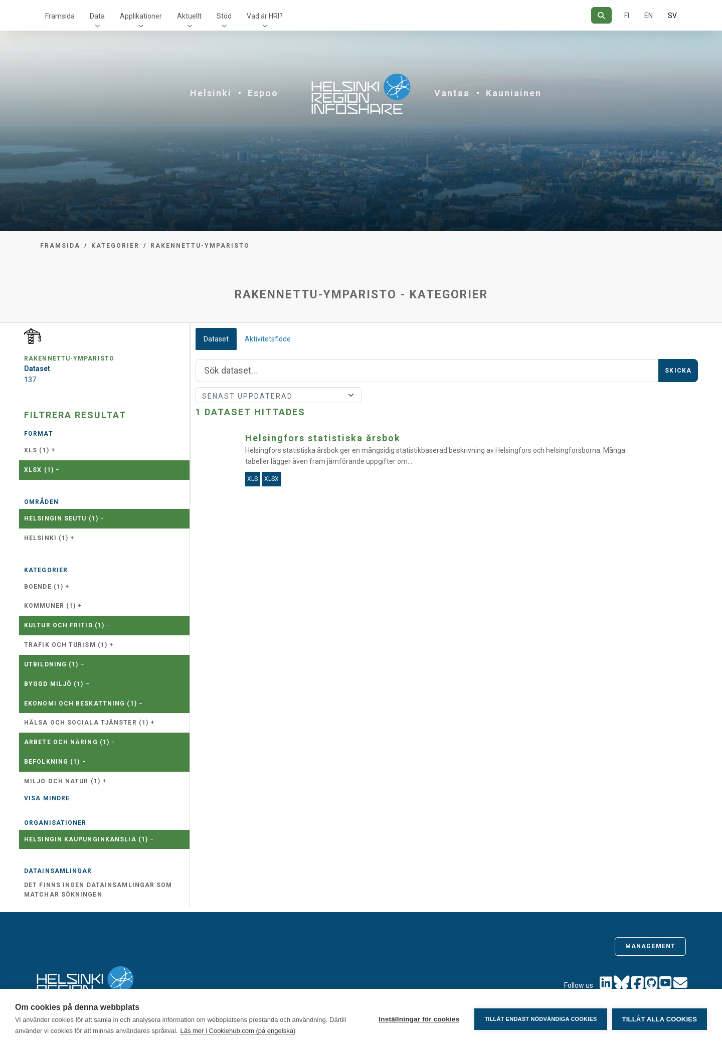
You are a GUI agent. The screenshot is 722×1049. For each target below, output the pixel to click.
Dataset (216, 339)
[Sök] (601, 15)
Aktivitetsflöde (268, 339)
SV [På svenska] (672, 16)
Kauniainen (514, 93)
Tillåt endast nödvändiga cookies (540, 1019)
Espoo (263, 93)
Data (97, 16)
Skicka (678, 370)
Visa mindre (47, 798)
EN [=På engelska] (648, 16)
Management (650, 946)
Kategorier (115, 245)
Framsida (60, 16)
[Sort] (279, 395)
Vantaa (452, 93)
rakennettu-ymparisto (200, 245)
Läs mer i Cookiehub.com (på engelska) (237, 1030)
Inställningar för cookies (419, 1019)
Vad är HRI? (265, 16)
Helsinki (211, 93)
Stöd (224, 16)
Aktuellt (189, 16)
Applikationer (141, 16)
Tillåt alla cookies (659, 1019)
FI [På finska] (626, 16)
